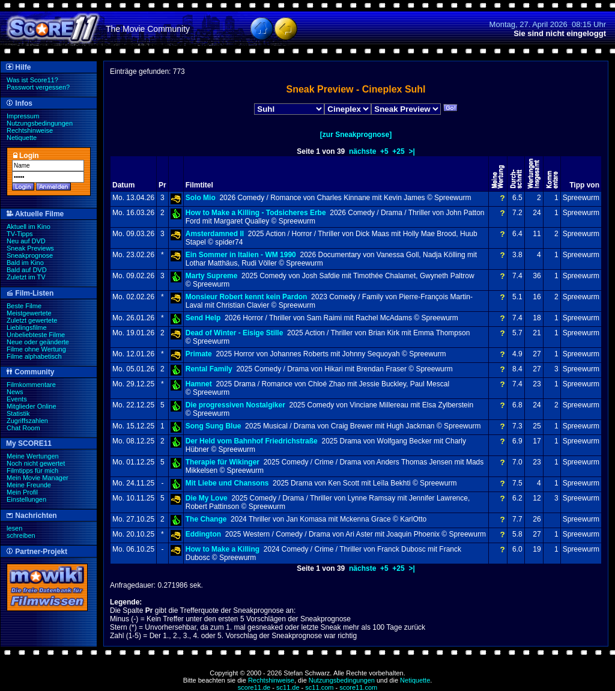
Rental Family (209, 369)
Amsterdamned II (215, 234)
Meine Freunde (29, 485)
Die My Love (207, 498)
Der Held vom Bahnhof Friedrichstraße (252, 441)
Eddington (203, 534)
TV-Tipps (20, 233)
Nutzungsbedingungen (40, 123)
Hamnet (199, 384)
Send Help (203, 318)
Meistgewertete (29, 313)
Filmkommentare (31, 384)
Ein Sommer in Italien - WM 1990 (241, 255)
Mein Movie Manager (37, 477)
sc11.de (288, 687)
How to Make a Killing (222, 549)
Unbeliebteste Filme (36, 334)
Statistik (18, 413)
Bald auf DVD (27, 269)
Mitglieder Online (31, 406)
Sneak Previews (30, 248)
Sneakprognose (30, 255)
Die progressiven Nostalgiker (235, 405)
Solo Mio (201, 197)
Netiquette (22, 137)
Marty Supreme (212, 276)
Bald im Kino (25, 262)
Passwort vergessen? (38, 87)
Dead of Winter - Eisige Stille (234, 333)
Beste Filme (24, 305)
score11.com (358, 687)
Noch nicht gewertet (36, 463)
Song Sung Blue (213, 426)
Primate (199, 354)
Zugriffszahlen (27, 420)
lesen (14, 528)
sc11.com (319, 687)
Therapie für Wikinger (222, 462)
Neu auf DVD (26, 241)
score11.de (254, 687)
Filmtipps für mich (32, 470)
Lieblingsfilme (27, 327)
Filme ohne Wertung (36, 349)
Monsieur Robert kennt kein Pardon (247, 297)
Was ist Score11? (32, 80)
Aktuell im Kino (28, 226)
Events (17, 399)
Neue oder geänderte (38, 342)
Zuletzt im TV (26, 277)
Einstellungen (26, 499)
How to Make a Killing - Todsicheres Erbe (256, 213)
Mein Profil (22, 492)
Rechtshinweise (30, 130)
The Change (206, 519)
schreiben (21, 535)
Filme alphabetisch (34, 356)
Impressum (23, 116)
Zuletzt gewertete (32, 320)
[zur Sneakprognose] (356, 134)
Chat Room (23, 427)
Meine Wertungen (33, 456)
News (15, 391)
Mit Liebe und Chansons (227, 483)
